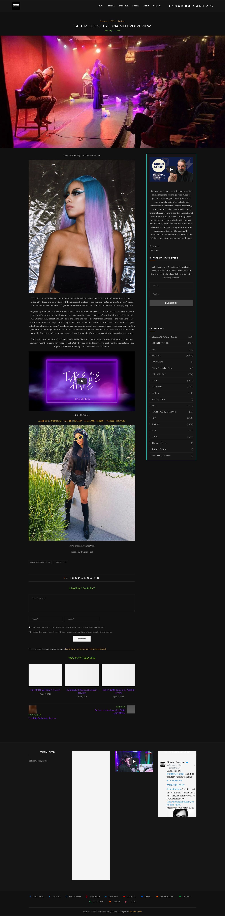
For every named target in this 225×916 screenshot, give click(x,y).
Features (110, 6)
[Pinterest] (179, 6)
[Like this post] (67, 578)
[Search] (211, 6)
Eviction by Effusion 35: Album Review (82, 692)
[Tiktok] (207, 6)
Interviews (123, 6)
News (100, 6)
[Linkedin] (182, 6)
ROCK (172, 437)
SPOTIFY (78, 421)
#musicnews (174, 789)
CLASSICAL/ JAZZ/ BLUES (172, 337)
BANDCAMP (90, 421)
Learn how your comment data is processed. (85, 649)
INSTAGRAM (56, 421)
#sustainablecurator (40, 563)
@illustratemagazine (38, 761)
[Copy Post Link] (91, 578)
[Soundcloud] (193, 6)
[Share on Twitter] (73, 578)
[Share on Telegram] (88, 578)
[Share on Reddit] (82, 578)
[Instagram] (176, 6)
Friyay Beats (172, 362)
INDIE (172, 381)
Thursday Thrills (172, 443)
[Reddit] (203, 6)
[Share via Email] (98, 578)
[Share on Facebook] (70, 578)
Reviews (135, 6)
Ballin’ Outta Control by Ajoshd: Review (118, 692)
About (146, 6)
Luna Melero (60, 563)
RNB (172, 431)
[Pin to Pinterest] (76, 578)
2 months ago (175, 768)
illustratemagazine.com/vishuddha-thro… (180, 803)
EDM (172, 349)
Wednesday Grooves (172, 456)
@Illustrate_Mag (174, 765)
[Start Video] (82, 382)
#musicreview (174, 780)
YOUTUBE (121, 421)
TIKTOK (101, 421)
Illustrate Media (135, 912)
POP (172, 418)
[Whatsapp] (200, 6)
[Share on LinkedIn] (79, 578)
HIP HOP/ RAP (172, 374)
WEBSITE (110, 421)
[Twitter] (172, 6)
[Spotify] (197, 6)
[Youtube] (186, 6)
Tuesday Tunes (172, 449)
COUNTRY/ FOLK (172, 343)
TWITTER (68, 421)
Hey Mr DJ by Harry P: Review (45, 690)
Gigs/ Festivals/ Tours (172, 368)
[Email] (189, 6)
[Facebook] (169, 6)
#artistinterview (176, 785)
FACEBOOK (43, 421)
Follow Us (154, 251)
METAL (172, 393)
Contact (156, 6)
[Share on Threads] (95, 578)
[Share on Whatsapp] (85, 578)
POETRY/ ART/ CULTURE (172, 412)
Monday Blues (172, 399)
